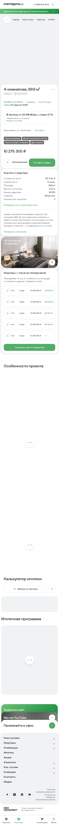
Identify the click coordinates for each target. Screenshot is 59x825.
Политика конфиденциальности (45, 790)
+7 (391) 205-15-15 (41, 4)
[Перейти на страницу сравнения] (52, 4)
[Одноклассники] (14, 794)
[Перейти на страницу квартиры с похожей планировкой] (29, 290)
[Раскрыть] (52, 710)
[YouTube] (29, 794)
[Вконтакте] (22, 794)
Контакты (10, 777)
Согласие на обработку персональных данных (45, 797)
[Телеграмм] (7, 794)
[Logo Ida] (29, 809)
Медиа (8, 781)
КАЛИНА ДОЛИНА (52, 20)
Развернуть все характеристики (21, 205)
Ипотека (9, 752)
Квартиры (41, 20)
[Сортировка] (51, 588)
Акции (7, 757)
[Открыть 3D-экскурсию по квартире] (52, 262)
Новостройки (28, 20)
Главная (16, 20)
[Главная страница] (13, 4)
